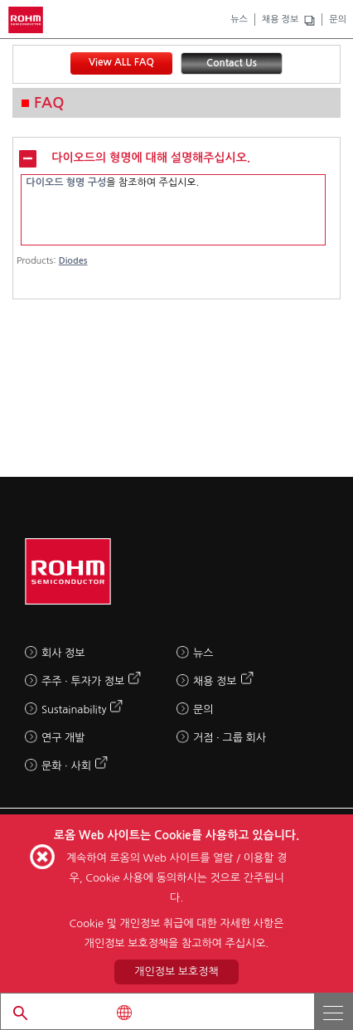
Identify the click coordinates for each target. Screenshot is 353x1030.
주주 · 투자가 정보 (82, 681)
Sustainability (73, 709)
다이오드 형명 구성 (66, 182)
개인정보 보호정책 (176, 971)
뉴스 (239, 19)
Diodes (73, 260)
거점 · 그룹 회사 (229, 737)
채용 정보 (280, 19)
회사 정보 (63, 653)
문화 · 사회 (66, 765)
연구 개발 (63, 737)
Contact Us (231, 63)
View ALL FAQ (121, 62)
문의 (337, 19)
